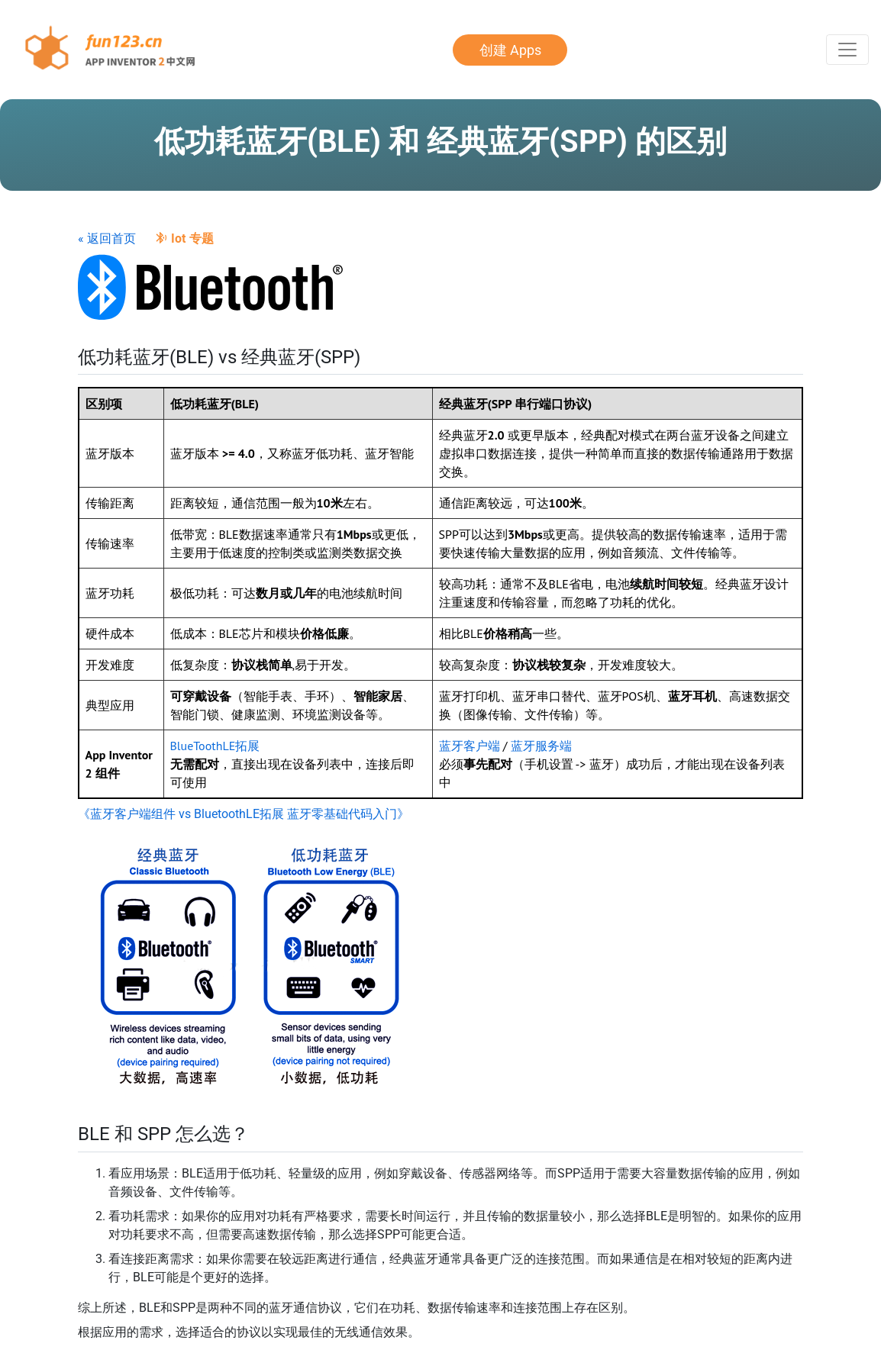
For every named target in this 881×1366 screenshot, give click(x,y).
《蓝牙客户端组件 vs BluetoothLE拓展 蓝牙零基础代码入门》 (243, 814)
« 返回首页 (107, 238)
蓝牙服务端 (541, 745)
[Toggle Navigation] (847, 49)
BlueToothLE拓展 (215, 745)
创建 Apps (510, 50)
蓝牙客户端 (469, 745)
